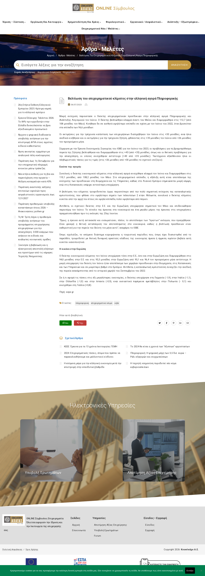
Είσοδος (149, 524)
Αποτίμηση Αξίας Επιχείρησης (110, 524)
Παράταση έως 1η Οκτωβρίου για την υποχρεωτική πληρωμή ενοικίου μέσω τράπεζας (36, 165)
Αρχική (50, 55)
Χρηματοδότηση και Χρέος (84, 22)
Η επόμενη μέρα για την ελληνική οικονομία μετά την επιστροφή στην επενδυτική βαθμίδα (92, 365)
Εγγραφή (149, 530)
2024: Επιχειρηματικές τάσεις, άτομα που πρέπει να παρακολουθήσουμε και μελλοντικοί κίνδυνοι (92, 355)
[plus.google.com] (180, 323)
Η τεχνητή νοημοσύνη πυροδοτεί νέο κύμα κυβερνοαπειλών (153, 365)
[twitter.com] (159, 323)
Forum (97, 535)
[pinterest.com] (173, 323)
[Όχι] (201, 572)
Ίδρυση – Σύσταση (14, 22)
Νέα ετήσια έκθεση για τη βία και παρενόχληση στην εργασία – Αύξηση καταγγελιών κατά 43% (36, 178)
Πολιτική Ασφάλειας (12, 549)
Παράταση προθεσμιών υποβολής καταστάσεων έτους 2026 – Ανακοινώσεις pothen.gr (36, 208)
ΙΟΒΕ (116, 303)
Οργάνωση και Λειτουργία (46, 22)
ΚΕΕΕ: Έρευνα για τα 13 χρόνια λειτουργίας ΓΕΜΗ (90, 346)
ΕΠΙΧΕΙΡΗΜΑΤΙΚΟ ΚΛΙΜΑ (101, 303)
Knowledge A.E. (190, 549)
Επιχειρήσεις (69, 72)
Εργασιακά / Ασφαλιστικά (146, 22)
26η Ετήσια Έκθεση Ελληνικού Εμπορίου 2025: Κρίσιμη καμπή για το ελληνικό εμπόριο (34, 108)
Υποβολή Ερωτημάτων (106, 530)
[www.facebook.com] (166, 323)
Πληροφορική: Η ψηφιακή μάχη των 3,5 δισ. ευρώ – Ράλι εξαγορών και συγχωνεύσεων (158, 355)
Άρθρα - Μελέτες (66, 55)
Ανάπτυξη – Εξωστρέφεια (183, 22)
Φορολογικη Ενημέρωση (49, 72)
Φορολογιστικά (116, 22)
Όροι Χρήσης (32, 549)
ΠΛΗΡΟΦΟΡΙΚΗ (82, 303)
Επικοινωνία (79, 530)
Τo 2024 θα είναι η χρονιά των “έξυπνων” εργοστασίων (160, 346)
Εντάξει (190, 570)
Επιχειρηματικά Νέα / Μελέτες (101, 28)
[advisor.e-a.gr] (187, 323)
